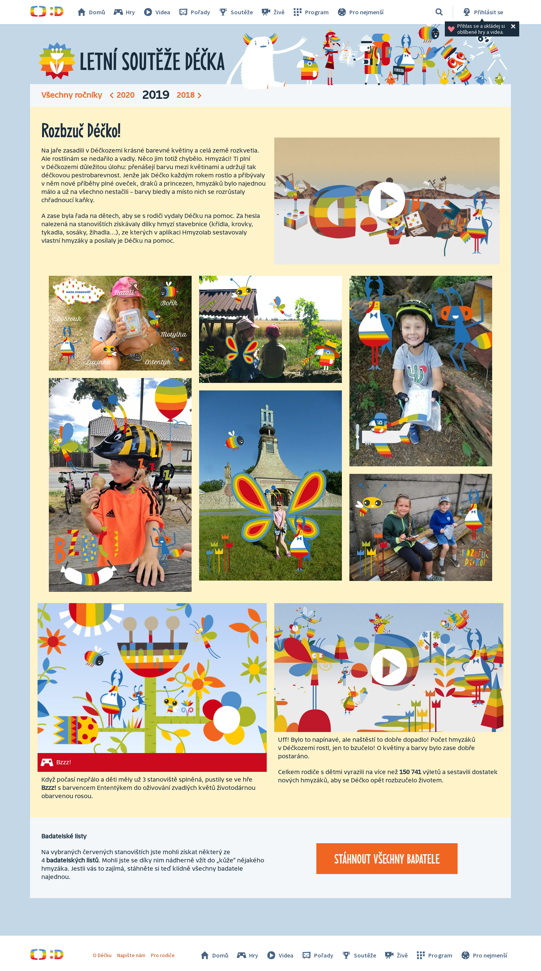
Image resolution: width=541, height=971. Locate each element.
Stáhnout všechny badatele (387, 858)
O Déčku (102, 955)
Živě (272, 12)
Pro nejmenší (360, 12)
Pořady (194, 12)
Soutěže (235, 12)
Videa (156, 12)
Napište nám (131, 955)
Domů (90, 12)
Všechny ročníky (71, 95)
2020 (125, 95)
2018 (186, 95)
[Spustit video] (387, 201)
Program (310, 12)
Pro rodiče (163, 955)
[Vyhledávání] (439, 12)
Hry (124, 12)
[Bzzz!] (152, 687)
